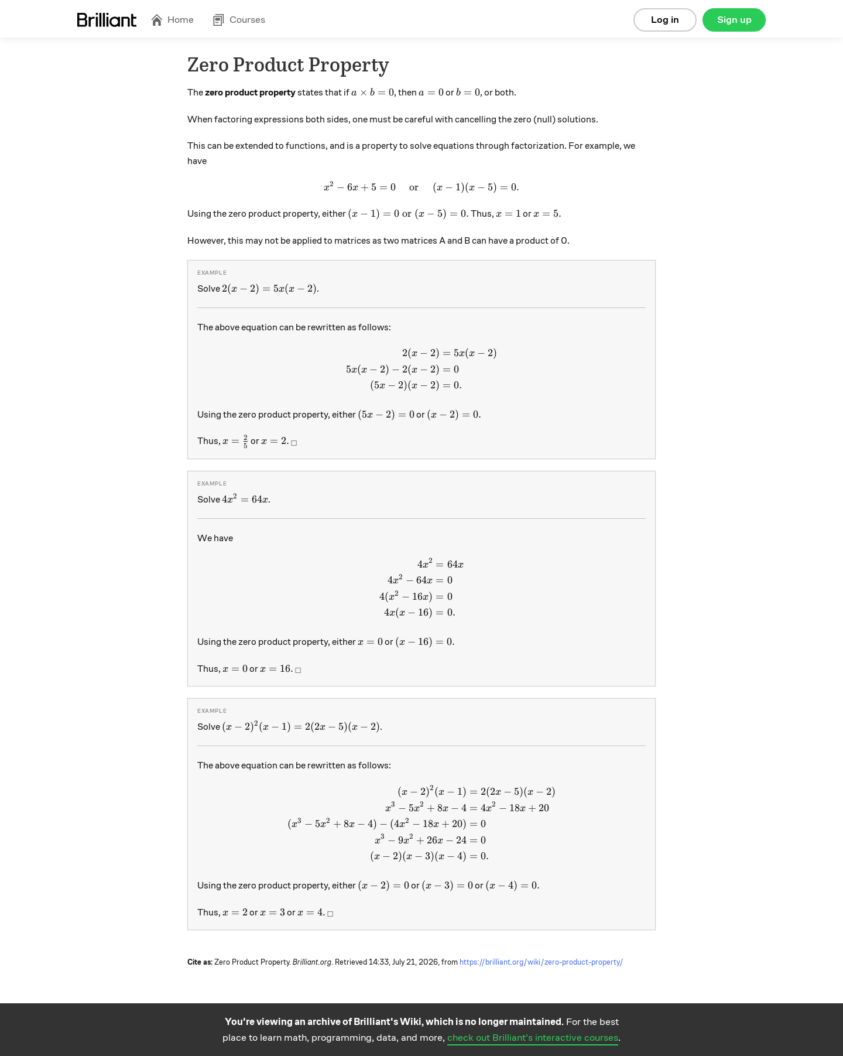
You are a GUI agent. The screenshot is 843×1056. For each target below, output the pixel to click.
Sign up (734, 19)
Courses (239, 19)
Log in (665, 19)
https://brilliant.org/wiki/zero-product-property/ (541, 962)
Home (172, 19)
